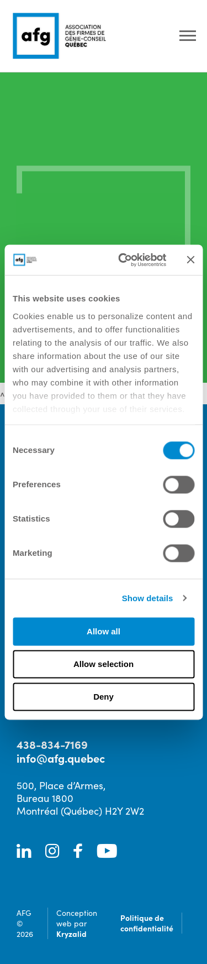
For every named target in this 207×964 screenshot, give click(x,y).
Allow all (103, 631)
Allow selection (103, 664)
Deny (103, 696)
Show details (147, 598)
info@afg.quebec (61, 758)
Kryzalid (71, 933)
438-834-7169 (52, 744)
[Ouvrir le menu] (187, 36)
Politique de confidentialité (146, 923)
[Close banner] (190, 260)
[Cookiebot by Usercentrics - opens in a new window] (123, 260)
